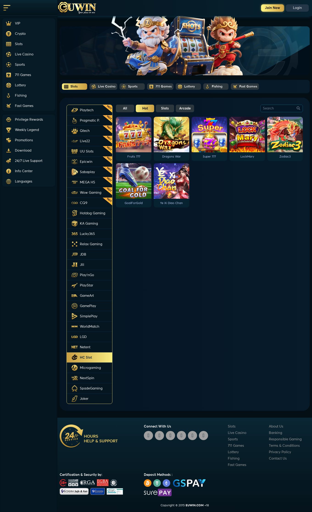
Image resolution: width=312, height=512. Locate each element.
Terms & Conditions (284, 445)
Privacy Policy (280, 452)
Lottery (233, 452)
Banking (275, 433)
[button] (28, 161)
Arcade (185, 108)
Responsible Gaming (285, 439)
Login (297, 8)
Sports (233, 439)
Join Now (272, 8)
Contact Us (278, 458)
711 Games (236, 445)
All (125, 108)
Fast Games (237, 465)
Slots (165, 108)
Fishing (234, 458)
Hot (145, 108)
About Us (276, 426)
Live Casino (237, 433)
